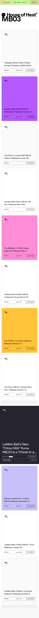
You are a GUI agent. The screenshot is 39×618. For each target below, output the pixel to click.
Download (34, 2)
